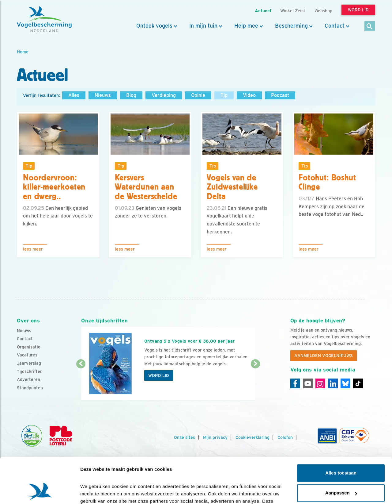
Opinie (198, 95)
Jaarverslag (29, 363)
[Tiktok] (358, 383)
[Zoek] (369, 26)
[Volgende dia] (255, 382)
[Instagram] (320, 383)
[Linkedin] (333, 383)
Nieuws (103, 95)
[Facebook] (295, 383)
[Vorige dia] (81, 382)
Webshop (323, 10)
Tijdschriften (30, 371)
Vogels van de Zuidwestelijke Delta (232, 187)
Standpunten (30, 387)
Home (22, 51)
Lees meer (33, 249)
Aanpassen (341, 452)
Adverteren (28, 379)
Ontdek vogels (154, 26)
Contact (335, 26)
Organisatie (28, 346)
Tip (224, 95)
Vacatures (27, 354)
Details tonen (94, 491)
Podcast (280, 95)
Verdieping (164, 95)
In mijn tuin (203, 26)
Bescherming (291, 26)
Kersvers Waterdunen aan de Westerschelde (146, 187)
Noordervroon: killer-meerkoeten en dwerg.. (54, 187)
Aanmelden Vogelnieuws (323, 355)
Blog (131, 95)
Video (249, 95)
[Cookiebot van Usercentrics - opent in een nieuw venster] (39, 492)
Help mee (246, 26)
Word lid (158, 375)
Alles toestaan (340, 432)
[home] (44, 19)
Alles (73, 95)
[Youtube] (308, 383)
